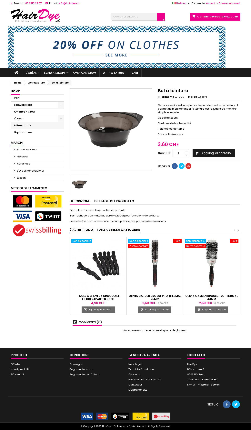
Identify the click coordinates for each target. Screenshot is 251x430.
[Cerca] (138, 17)
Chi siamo (134, 374)
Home (15, 91)
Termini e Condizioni (141, 369)
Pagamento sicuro (81, 369)
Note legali (135, 364)
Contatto (196, 355)
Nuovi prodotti (20, 369)
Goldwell (22, 156)
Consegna (76, 364)
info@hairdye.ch (68, 3)
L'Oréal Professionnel (30, 171)
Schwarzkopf (54, 73)
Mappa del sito (137, 390)
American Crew (84, 73)
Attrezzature (113, 73)
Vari (134, 73)
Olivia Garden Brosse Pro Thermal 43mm (211, 297)
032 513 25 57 (33, 3)
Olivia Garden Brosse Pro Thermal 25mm (155, 297)
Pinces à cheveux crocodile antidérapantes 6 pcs (98, 297)
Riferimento (166, 97)
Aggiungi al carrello (213, 153)
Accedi (210, 3)
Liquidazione (23, 132)
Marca (192, 97)
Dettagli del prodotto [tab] (114, 201)
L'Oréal (31, 73)
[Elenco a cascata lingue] (181, 3)
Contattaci (135, 384)
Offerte (15, 364)
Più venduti (18, 374)
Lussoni (21, 178)
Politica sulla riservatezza (144, 379)
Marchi (17, 142)
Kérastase (23, 163)
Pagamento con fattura (84, 374)
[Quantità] (178, 153)
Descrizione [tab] (80, 201)
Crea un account (229, 3)
